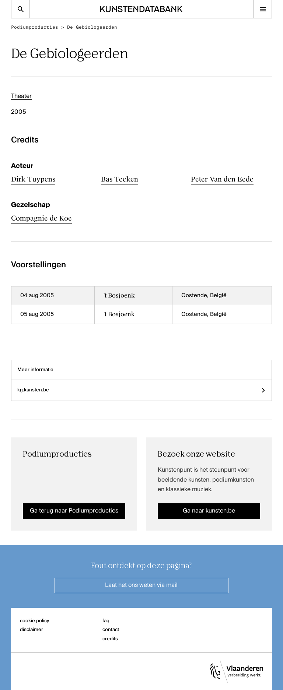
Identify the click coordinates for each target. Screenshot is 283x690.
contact (110, 629)
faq (105, 621)
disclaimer (31, 629)
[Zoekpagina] (20, 9)
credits (110, 639)
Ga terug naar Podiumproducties (74, 511)
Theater (21, 96)
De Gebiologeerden (92, 27)
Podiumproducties (34, 27)
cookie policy (34, 621)
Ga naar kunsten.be (209, 511)
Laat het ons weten (141, 585)
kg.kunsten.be (141, 390)
